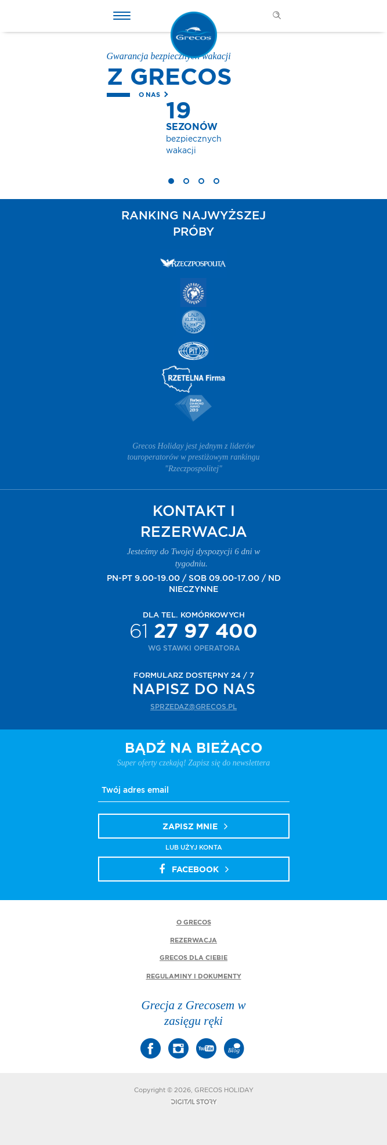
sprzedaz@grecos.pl (193, 706)
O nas (149, 95)
